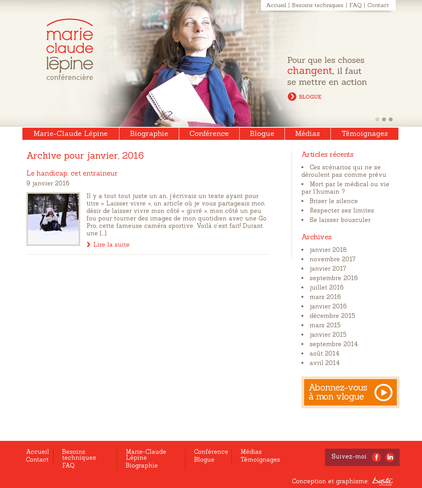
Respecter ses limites (342, 210)
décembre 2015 (332, 315)
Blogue (262, 133)
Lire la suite (111, 244)
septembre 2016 (334, 278)
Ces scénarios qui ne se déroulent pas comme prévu (343, 170)
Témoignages (364, 133)
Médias (307, 133)
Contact (378, 5)
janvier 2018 (328, 249)
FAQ (355, 5)
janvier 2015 (328, 334)
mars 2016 (325, 297)
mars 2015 (325, 325)
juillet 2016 (327, 287)
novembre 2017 (333, 259)
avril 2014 (325, 363)
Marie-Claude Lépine (69, 49)
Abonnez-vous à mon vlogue (337, 392)
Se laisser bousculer (340, 220)
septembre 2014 (334, 344)
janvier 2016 (328, 306)
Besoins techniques (317, 5)
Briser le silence (334, 201)
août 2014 (324, 353)
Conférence (209, 133)
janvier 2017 (328, 268)
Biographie (149, 133)
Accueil (276, 5)
